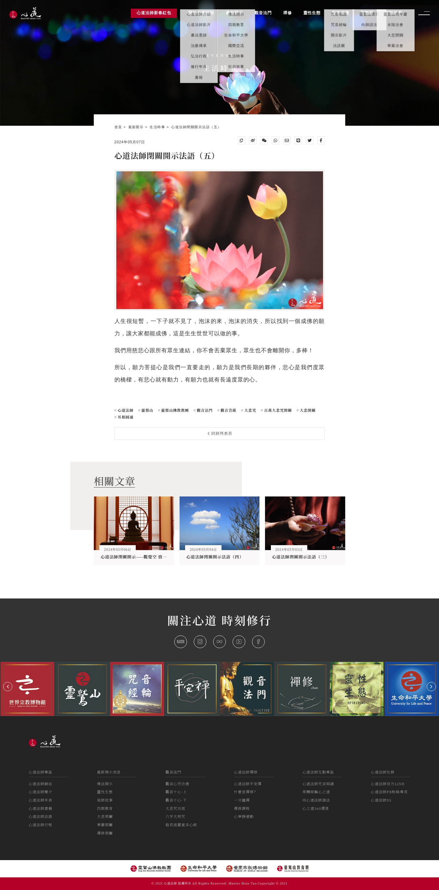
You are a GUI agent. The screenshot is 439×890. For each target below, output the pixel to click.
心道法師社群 (383, 771)
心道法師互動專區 (318, 771)
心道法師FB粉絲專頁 (389, 791)
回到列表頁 (220, 433)
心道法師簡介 (40, 791)
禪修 (287, 13)
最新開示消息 (109, 771)
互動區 (367, 13)
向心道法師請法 (316, 799)
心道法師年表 (40, 799)
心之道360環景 (315, 808)
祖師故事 (105, 799)
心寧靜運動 (244, 816)
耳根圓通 (124, 416)
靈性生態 (105, 791)
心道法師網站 (40, 783)
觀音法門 (204, 410)
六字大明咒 (175, 816)
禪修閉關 (105, 832)
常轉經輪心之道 (316, 791)
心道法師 (124, 410)
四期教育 (105, 808)
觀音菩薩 (227, 410)
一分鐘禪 (242, 799)
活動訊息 (393, 13)
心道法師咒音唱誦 (318, 783)
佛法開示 (105, 783)
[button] (7, 686)
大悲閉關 (307, 410)
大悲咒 (249, 410)
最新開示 (136, 127)
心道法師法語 (40, 816)
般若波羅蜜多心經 (181, 824)
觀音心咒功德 (177, 783)
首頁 (119, 127)
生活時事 (158, 127)
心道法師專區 (40, 771)
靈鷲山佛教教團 (174, 410)
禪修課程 (242, 808)
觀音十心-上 (176, 791)
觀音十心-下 (176, 799)
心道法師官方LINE (388, 783)
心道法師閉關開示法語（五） (196, 127)
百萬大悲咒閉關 (277, 410)
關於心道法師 (201, 13)
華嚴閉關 (105, 824)
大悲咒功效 (175, 808)
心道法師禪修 (246, 771)
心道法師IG (381, 799)
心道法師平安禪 (248, 783)
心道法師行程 (40, 824)
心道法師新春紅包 (154, 13)
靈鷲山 (146, 410)
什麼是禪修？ (246, 791)
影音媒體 (340, 13)
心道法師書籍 (40, 808)
